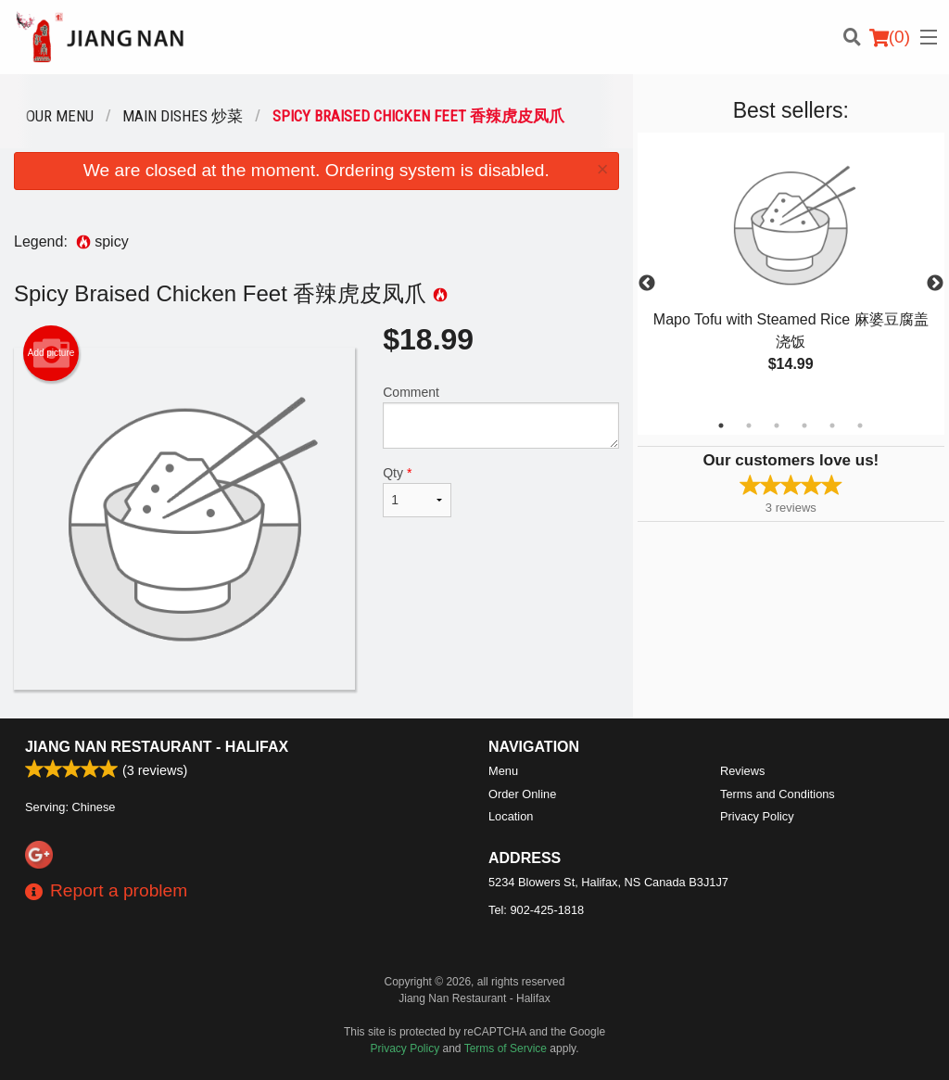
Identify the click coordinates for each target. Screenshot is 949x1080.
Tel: (536, 910)
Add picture (51, 353)
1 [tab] (721, 425)
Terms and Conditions (777, 794)
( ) (889, 37)
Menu (503, 771)
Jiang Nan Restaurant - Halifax (156, 747)
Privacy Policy (757, 816)
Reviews (742, 771)
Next (935, 283)
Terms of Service (505, 1048)
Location (510, 816)
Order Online (522, 794)
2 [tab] (749, 425)
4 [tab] (804, 425)
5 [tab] (832, 425)
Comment (500, 417)
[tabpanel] (791, 272)
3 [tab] (776, 425)
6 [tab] (860, 425)
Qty (417, 491)
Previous (647, 283)
